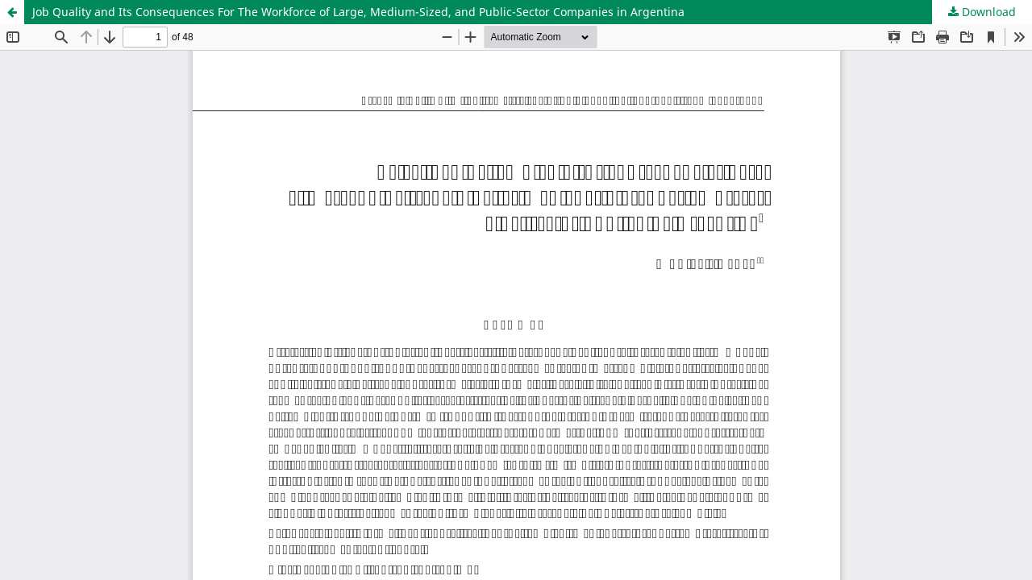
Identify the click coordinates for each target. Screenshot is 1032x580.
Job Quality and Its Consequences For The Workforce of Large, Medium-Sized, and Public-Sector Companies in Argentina (358, 11)
